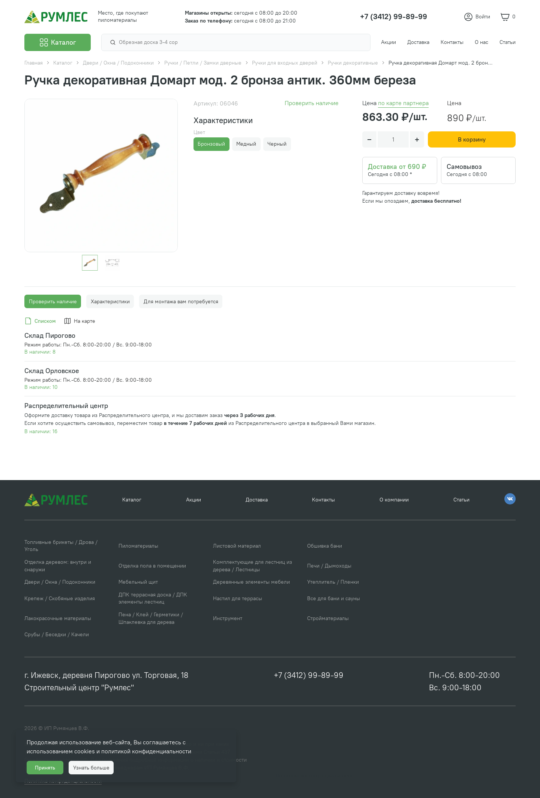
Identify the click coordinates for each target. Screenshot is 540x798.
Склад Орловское (51, 371)
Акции (193, 500)
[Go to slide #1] (90, 263)
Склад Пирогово (49, 335)
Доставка (257, 500)
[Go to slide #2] (112, 263)
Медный (246, 144)
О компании (394, 500)
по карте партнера (403, 103)
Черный (276, 144)
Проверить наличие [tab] (53, 301)
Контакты (323, 500)
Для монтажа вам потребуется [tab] (181, 301)
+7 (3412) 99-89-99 (309, 675)
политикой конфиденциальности (146, 751)
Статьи (461, 500)
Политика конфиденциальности (314, 775)
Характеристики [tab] (110, 301)
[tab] (41, 321)
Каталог (131, 500)
